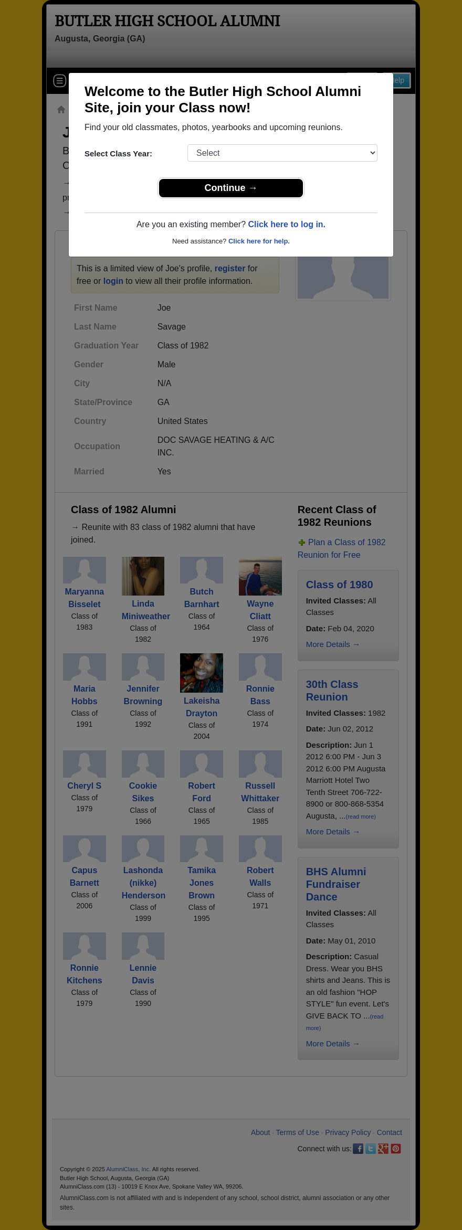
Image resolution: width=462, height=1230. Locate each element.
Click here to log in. (287, 224)
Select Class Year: (118, 153)
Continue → (231, 188)
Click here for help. (259, 241)
